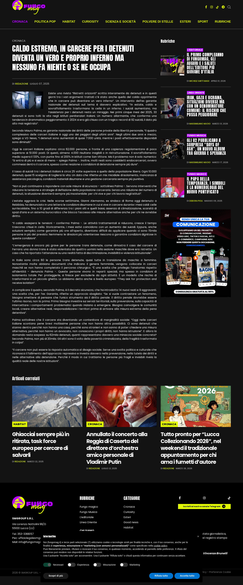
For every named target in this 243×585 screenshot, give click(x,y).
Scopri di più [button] (56, 575)
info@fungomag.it (30, 550)
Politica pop (45, 21)
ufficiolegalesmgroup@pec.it (37, 546)
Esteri (185, 21)
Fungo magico (196, 173)
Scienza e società (120, 21)
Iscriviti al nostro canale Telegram (204, 514)
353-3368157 (25, 542)
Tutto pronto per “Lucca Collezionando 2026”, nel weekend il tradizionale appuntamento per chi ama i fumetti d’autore (192, 452)
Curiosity (90, 21)
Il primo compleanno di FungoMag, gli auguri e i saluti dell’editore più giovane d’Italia (205, 63)
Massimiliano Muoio (200, 123)
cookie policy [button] (160, 545)
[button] (198, 536)
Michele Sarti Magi (199, 80)
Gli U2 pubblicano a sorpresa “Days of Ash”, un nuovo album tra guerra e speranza (207, 146)
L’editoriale (194, 49)
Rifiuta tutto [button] (161, 575)
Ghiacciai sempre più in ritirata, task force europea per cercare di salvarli (44, 444)
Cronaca (20, 21)
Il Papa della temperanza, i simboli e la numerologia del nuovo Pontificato (206, 184)
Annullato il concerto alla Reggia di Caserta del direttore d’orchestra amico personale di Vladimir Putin (115, 452)
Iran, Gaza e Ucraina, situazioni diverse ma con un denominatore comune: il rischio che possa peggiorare (206, 105)
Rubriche (223, 21)
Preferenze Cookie (220, 580)
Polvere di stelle (158, 21)
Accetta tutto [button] (187, 575)
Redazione (21, 83)
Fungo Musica (196, 135)
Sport (203, 21)
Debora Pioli (196, 199)
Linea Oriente (195, 92)
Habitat (68, 21)
